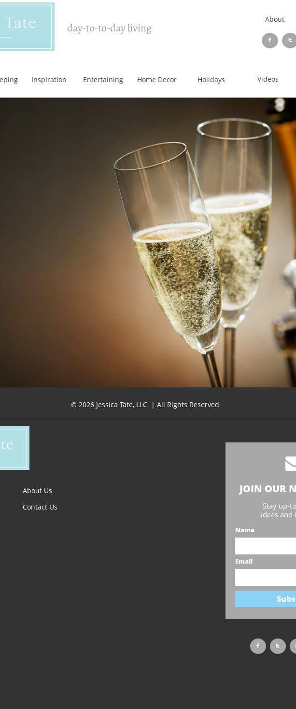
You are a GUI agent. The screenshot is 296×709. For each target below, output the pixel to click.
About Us (37, 490)
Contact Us (40, 506)
